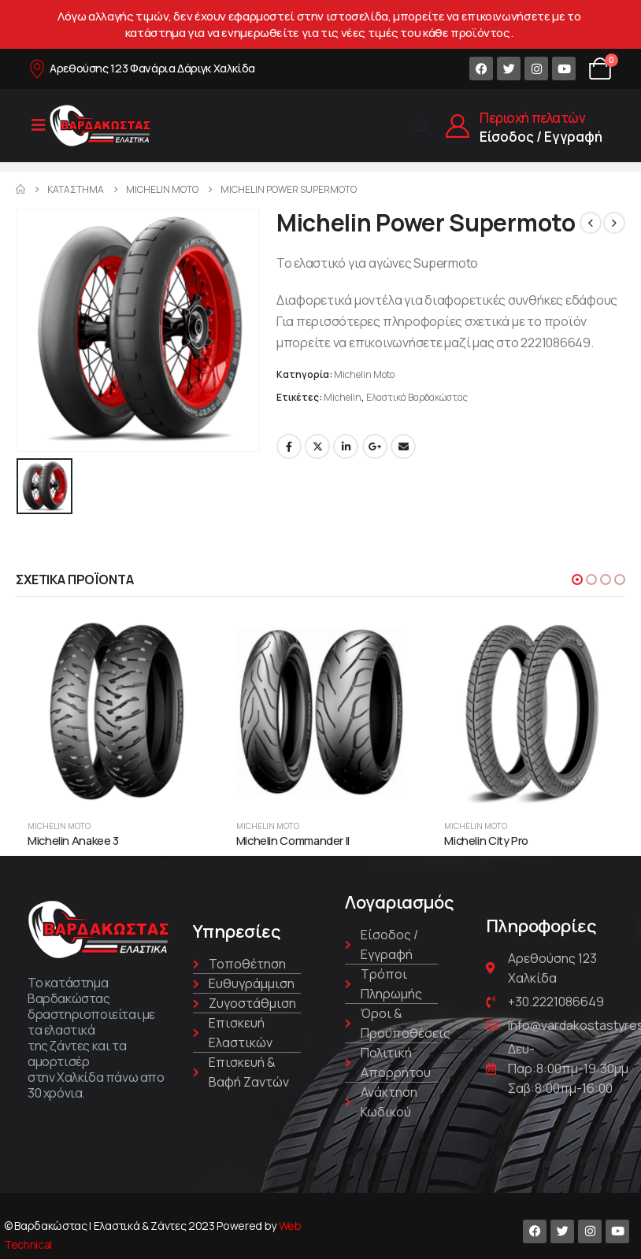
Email (403, 446)
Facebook (289, 446)
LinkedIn (345, 446)
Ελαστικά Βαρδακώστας (417, 397)
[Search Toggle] (422, 126)
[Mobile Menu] (39, 125)
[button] (577, 578)
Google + (374, 446)
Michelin (342, 397)
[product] (112, 711)
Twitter (317, 446)
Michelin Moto (364, 374)
